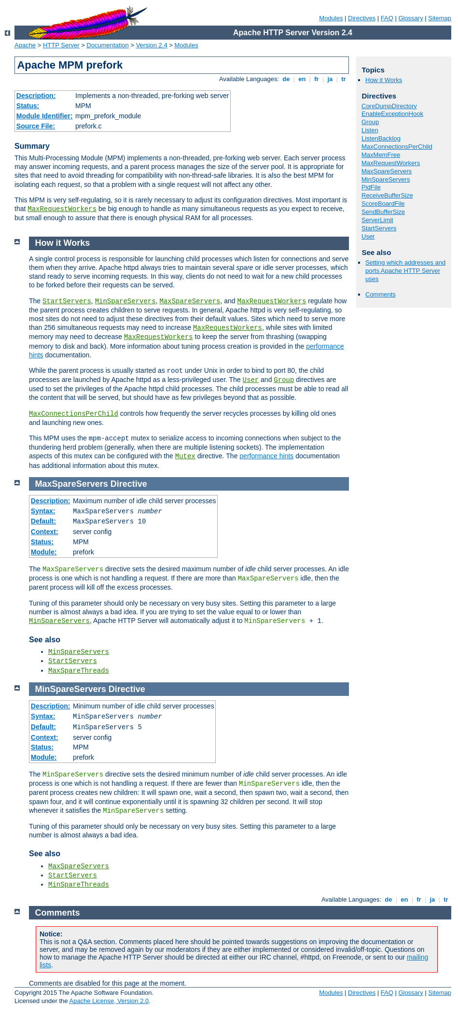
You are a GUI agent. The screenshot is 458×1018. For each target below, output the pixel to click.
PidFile (371, 187)
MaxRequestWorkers (62, 209)
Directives (361, 18)
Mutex (185, 456)
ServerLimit (377, 220)
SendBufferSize (383, 211)
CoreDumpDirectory (389, 106)
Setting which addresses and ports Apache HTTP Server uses (405, 271)
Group (370, 122)
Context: (44, 532)
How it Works (383, 80)
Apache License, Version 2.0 (109, 1000)
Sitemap (439, 18)
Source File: (35, 126)
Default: (43, 521)
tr (344, 79)
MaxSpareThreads (78, 671)
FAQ (387, 18)
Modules (331, 18)
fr (317, 79)
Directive (129, 484)
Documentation (107, 45)
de (286, 79)
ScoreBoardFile (383, 203)
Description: (36, 95)
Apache (25, 45)
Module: (44, 552)
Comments (380, 294)
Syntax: (43, 511)
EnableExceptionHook (392, 113)
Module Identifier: (44, 116)
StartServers (378, 228)
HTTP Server (61, 45)
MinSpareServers (385, 179)
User (368, 236)
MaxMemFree (380, 154)
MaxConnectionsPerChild (396, 146)
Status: (27, 106)
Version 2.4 (151, 45)
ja (330, 79)
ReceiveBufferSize (387, 195)
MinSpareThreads (78, 885)
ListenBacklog (381, 138)
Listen (369, 130)
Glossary (410, 18)
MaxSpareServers (386, 171)
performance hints (266, 456)
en (302, 79)
